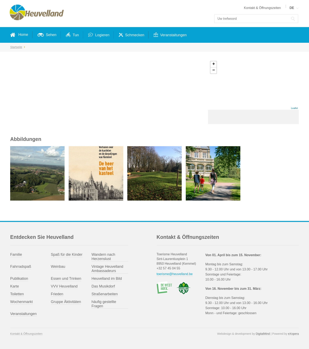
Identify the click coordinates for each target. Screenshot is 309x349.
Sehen (50, 35)
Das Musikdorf (103, 286)
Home (23, 35)
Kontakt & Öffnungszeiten (262, 8)
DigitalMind (263, 333)
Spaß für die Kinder (66, 254)
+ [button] (213, 64)
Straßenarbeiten (104, 294)
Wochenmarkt (21, 302)
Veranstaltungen (173, 35)
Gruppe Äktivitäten (66, 302)
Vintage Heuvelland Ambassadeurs (107, 268)
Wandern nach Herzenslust (103, 256)
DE (292, 8)
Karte (14, 286)
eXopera (293, 333)
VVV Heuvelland (64, 286)
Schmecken (134, 35)
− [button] (213, 70)
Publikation (19, 279)
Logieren (101, 35)
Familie (16, 254)
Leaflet (294, 108)
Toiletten (17, 294)
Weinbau (58, 266)
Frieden (57, 294)
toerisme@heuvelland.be (175, 274)
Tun (75, 35)
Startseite (16, 47)
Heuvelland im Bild (106, 279)
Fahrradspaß (20, 266)
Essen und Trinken (66, 279)
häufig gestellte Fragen (103, 304)
